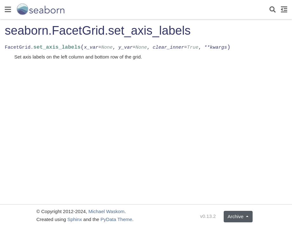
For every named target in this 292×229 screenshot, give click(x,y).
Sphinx (74, 219)
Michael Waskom (106, 211)
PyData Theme (116, 219)
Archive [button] (236, 216)
